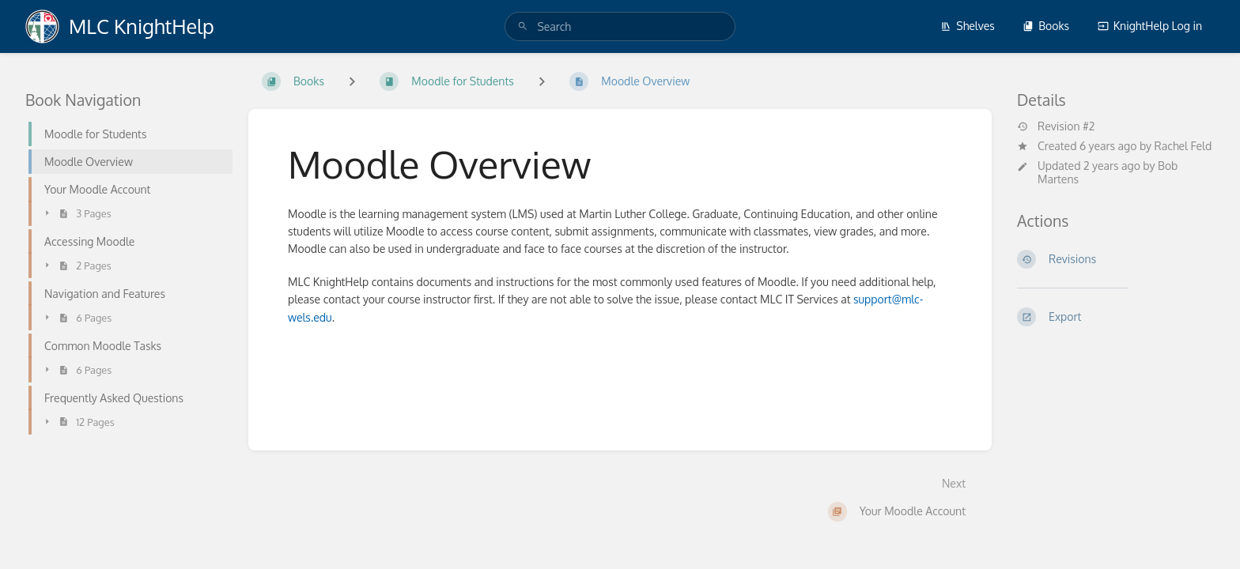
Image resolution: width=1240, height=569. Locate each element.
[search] (620, 26)
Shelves (967, 25)
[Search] (522, 26)
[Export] (1115, 317)
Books (1046, 25)
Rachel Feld (1183, 146)
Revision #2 (1055, 126)
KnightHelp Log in (1150, 25)
